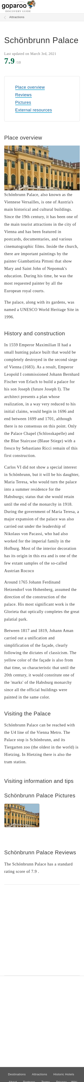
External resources (33, 110)
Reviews (23, 94)
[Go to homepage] (19, 8)
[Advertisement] (42, 930)
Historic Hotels (63, 1074)
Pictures (23, 102)
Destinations (17, 1074)
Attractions (17, 17)
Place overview (30, 87)
